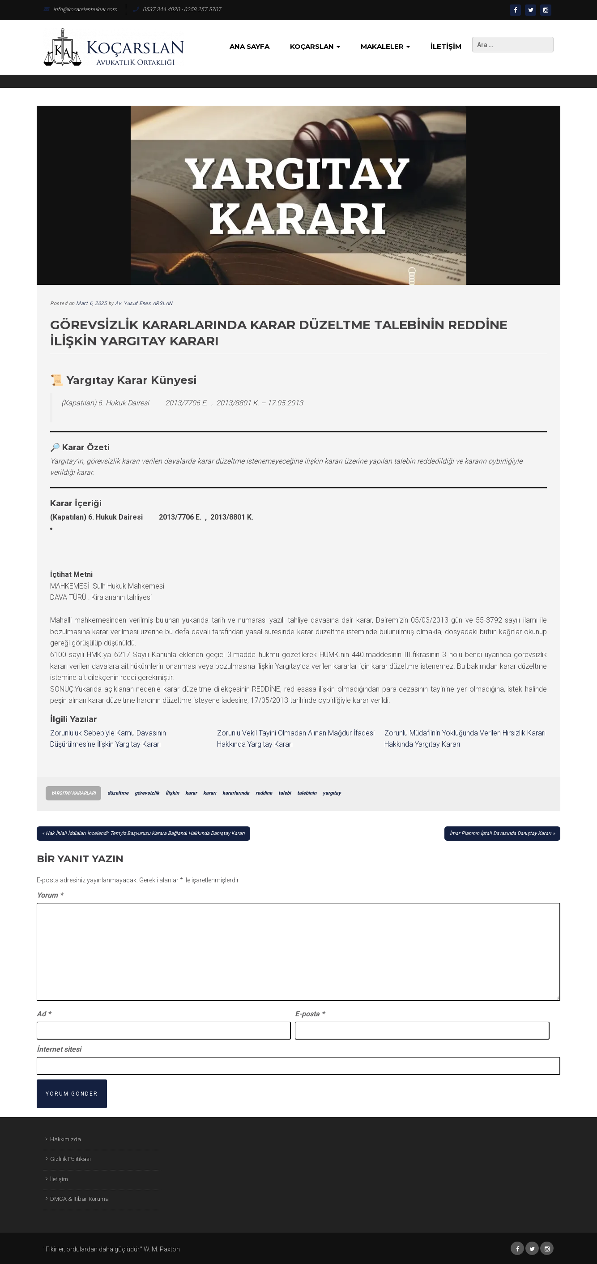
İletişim (446, 46)
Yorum (50, 895)
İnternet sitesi (59, 1049)
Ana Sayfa (249, 46)
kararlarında (235, 793)
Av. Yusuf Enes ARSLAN (144, 303)
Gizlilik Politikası (70, 1159)
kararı (209, 793)
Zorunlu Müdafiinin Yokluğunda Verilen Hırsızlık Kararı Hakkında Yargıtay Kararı (465, 739)
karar (191, 793)
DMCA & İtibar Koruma (79, 1198)
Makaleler (385, 46)
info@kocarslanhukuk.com (80, 9)
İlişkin (172, 793)
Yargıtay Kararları (73, 793)
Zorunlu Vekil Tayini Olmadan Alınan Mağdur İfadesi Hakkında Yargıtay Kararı (296, 739)
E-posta (309, 1014)
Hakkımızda (65, 1139)
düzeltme (117, 793)
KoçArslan (315, 46)
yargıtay (332, 793)
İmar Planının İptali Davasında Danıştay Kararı (500, 833)
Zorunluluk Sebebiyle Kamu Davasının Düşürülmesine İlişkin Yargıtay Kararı (108, 739)
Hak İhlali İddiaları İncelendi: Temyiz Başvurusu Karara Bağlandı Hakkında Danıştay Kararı (145, 833)
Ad (44, 1014)
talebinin (306, 793)
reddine (264, 793)
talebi (284, 793)
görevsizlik (147, 793)
